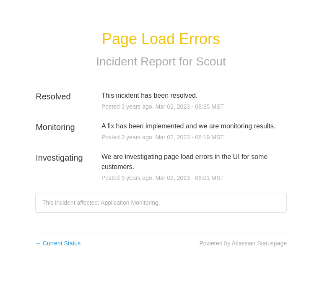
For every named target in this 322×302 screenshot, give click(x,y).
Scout (211, 61)
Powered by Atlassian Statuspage (243, 243)
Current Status (57, 243)
